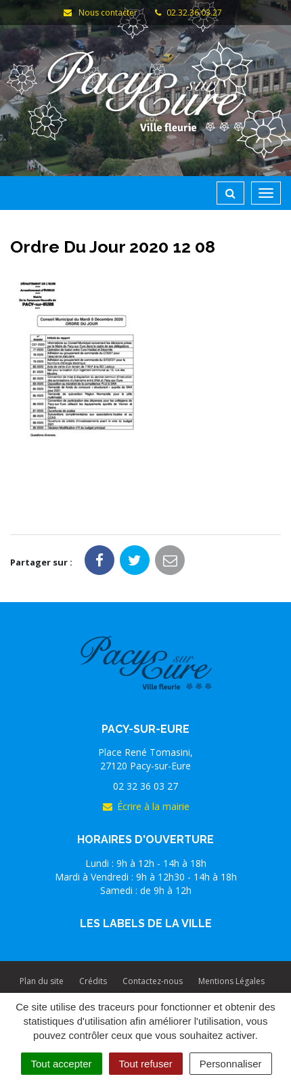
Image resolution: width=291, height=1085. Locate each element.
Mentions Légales (231, 981)
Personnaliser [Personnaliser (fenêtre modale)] (231, 1063)
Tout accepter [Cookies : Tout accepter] (61, 1063)
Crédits (93, 981)
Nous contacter (99, 12)
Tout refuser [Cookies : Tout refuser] (146, 1063)
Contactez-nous (152, 981)
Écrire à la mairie (145, 806)
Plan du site (42, 981)
